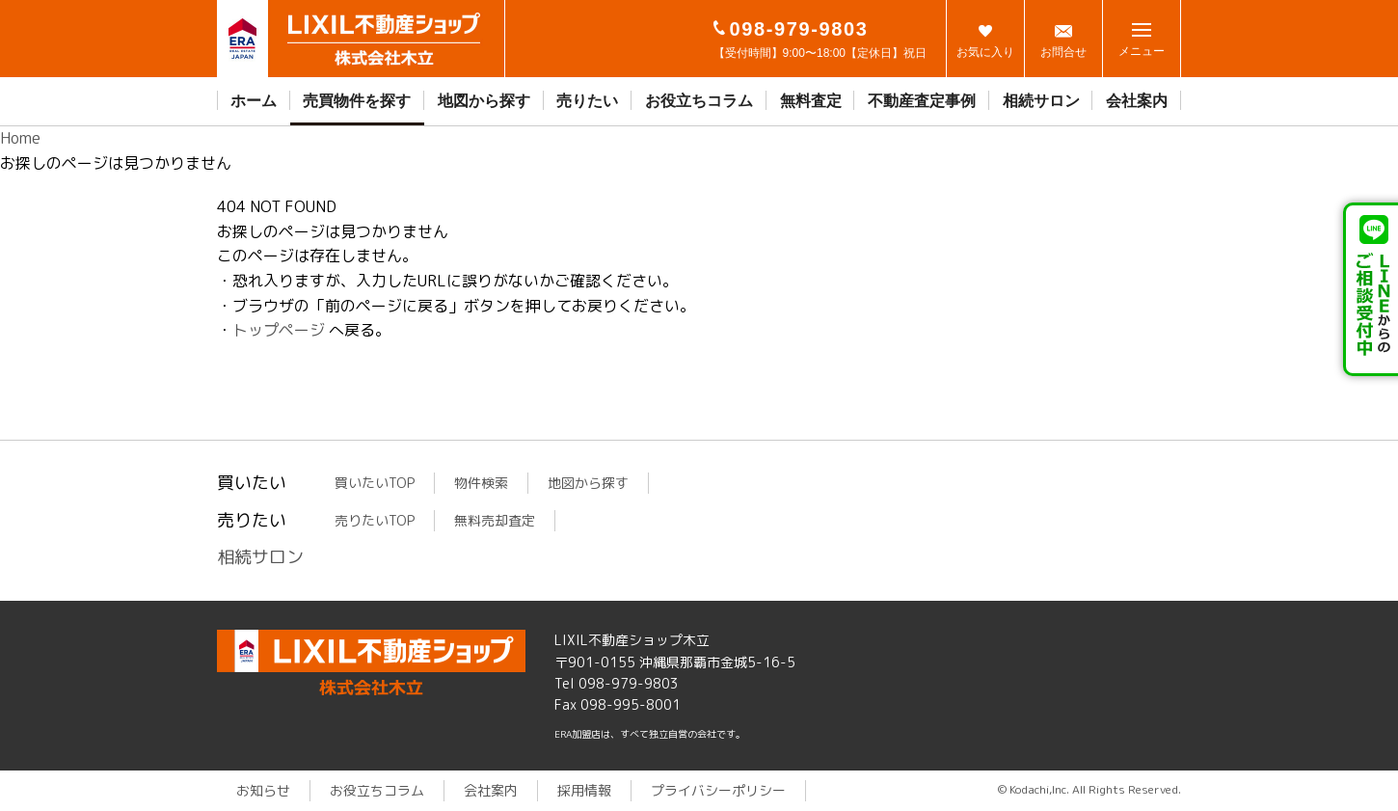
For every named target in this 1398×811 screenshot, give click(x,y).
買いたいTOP (375, 482)
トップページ (278, 329)
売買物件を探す (357, 101)
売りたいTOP (375, 520)
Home (20, 138)
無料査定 (811, 101)
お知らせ (263, 790)
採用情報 (584, 790)
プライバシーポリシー (718, 790)
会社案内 (1137, 101)
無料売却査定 (494, 520)
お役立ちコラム (699, 101)
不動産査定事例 (922, 101)
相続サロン (1041, 101)
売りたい (587, 101)
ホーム (253, 101)
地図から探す (484, 101)
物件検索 (481, 482)
